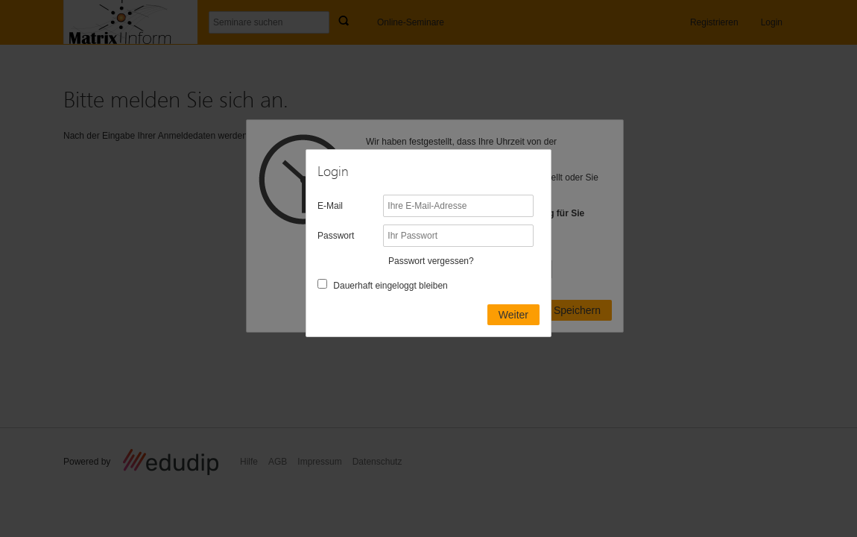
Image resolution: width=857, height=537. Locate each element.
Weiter (513, 315)
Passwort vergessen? (431, 261)
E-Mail (330, 206)
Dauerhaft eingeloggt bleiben (390, 285)
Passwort (335, 235)
